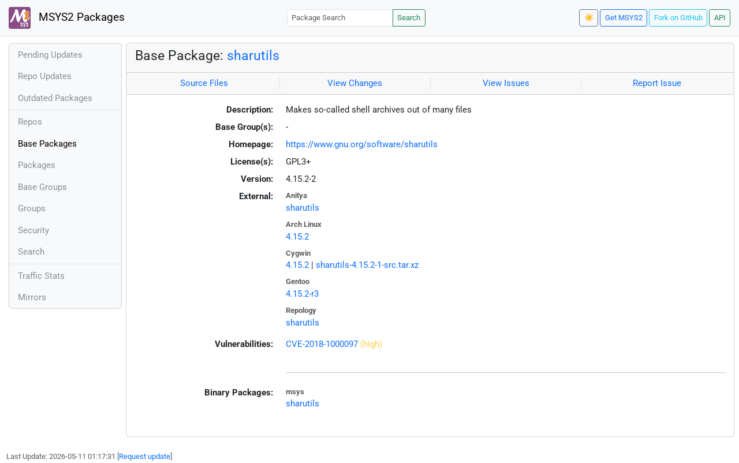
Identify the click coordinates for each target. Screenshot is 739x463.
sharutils (253, 55)
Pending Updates (50, 55)
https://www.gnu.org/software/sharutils (362, 144)
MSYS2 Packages (67, 18)
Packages (36, 165)
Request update (144, 456)
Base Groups (42, 187)
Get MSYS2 (624, 17)
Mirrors (32, 297)
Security (33, 230)
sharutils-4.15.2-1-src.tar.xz (367, 265)
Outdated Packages (55, 98)
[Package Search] (340, 17)
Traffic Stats (41, 276)
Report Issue (657, 83)
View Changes (354, 83)
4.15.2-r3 (302, 294)
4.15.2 (297, 236)
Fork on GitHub (678, 17)
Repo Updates (45, 76)
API (720, 17)
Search (408, 17)
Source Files (204, 83)
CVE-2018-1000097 (322, 344)
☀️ (589, 17)
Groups (32, 208)
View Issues (506, 83)
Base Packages (47, 144)
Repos (30, 122)
